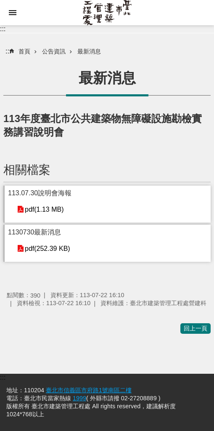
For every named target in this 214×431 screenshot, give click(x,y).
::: (2, 28)
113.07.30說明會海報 (39, 193)
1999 (79, 398)
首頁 (24, 51)
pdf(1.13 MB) (44, 209)
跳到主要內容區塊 (4, 4)
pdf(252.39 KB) (47, 248)
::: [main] (8, 51)
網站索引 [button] (12, 12)
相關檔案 (26, 169)
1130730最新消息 (34, 232)
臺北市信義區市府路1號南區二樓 (89, 390)
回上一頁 (195, 328)
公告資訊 (54, 51)
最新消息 (89, 51)
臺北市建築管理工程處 (107, 12)
